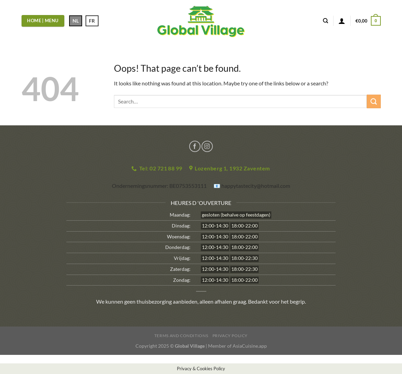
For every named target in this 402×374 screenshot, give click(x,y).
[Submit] (373, 101)
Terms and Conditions (181, 335)
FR (92, 21)
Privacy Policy (230, 335)
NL (76, 21)
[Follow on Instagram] (207, 146)
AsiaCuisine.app (250, 346)
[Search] (325, 20)
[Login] (341, 20)
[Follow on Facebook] (194, 146)
